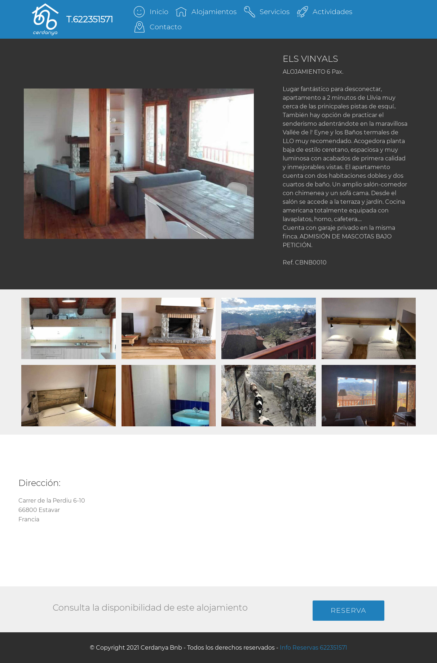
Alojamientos (206, 11)
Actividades (324, 11)
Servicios (267, 11)
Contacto (157, 26)
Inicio (151, 11)
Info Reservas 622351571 (313, 647)
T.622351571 (89, 19)
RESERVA (348, 610)
